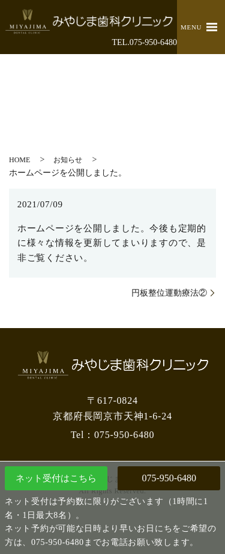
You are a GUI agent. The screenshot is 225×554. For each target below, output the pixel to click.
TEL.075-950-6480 (144, 42)
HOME (19, 160)
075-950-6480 (169, 478)
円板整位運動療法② (169, 292)
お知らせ (67, 160)
